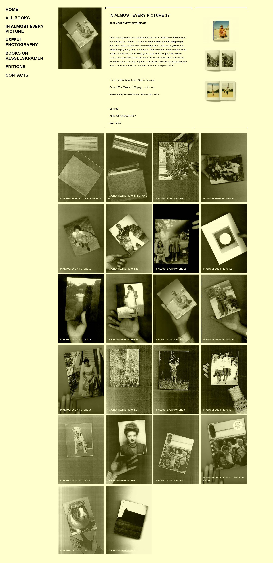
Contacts (16, 75)
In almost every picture (24, 29)
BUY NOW (115, 123)
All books (17, 17)
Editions (15, 66)
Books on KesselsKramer (24, 55)
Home (11, 9)
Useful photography (21, 42)
